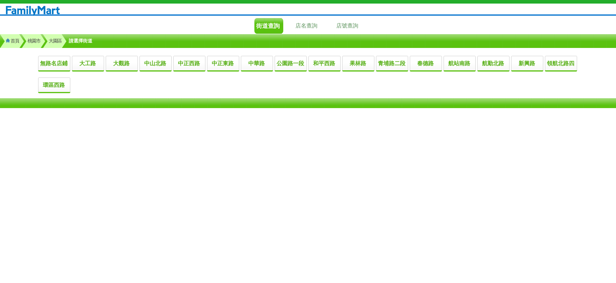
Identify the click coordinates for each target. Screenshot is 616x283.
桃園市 (34, 41)
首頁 (12, 41)
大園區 (55, 41)
